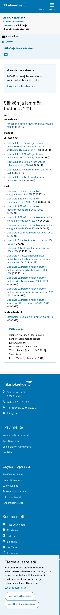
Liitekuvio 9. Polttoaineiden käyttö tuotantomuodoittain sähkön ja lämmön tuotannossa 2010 (28, 259)
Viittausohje (16, 329)
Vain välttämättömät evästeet (22, 604)
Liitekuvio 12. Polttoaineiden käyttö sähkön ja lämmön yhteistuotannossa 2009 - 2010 (30, 292)
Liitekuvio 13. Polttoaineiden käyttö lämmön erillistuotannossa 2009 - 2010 (27, 301)
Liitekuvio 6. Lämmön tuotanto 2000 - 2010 (29, 232)
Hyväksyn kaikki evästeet (20, 596)
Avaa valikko (10, 36)
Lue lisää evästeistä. (15, 587)
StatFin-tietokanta (13, 474)
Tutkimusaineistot (13, 502)
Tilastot (18, 17)
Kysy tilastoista (11, 440)
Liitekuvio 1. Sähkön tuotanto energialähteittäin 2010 (22, 192)
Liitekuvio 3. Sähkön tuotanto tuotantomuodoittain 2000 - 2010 (24, 208)
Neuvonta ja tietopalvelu (16, 435)
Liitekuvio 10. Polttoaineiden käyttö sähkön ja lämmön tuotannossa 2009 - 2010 (27, 270)
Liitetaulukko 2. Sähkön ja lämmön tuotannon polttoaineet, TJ (25, 156)
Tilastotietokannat (13, 479)
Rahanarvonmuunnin (14, 491)
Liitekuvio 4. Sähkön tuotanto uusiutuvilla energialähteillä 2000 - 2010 (29, 219)
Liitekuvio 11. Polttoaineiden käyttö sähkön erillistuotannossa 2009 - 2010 (27, 279)
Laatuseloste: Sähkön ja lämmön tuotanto (29, 316)
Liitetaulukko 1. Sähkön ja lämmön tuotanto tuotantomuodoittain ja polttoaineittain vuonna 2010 (25, 146)
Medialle (7, 452)
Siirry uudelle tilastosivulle (21, 86)
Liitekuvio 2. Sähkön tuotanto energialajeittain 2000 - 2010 (22, 200)
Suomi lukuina (10, 485)
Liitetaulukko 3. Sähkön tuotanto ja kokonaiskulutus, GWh (25, 163)
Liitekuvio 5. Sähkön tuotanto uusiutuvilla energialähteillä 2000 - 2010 (29, 226)
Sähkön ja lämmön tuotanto (19, 48)
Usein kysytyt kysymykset (17, 446)
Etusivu (7, 17)
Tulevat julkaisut (12, 496)
